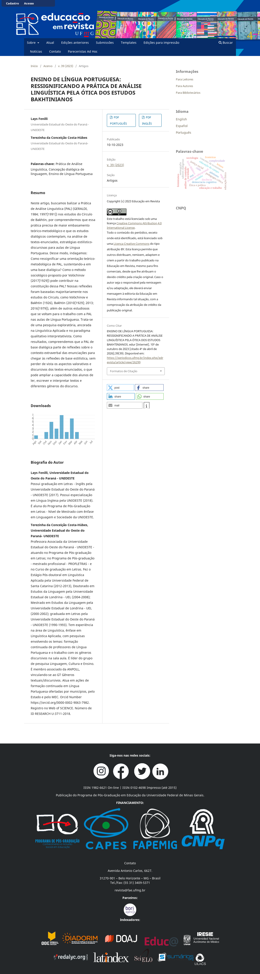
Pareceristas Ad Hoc (83, 51)
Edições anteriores (75, 42)
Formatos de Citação (123, 371)
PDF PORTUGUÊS (118, 120)
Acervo (48, 66)
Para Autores (184, 86)
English (181, 119)
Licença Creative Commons (131, 244)
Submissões (105, 42)
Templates (128, 42)
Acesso (29, 3)
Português (183, 132)
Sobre (32, 42)
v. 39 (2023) (65, 66)
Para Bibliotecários (188, 93)
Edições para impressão (161, 42)
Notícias (36, 51)
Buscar (226, 42)
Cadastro (12, 3)
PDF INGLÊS (147, 120)
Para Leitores (184, 79)
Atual (50, 42)
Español (182, 126)
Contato (55, 51)
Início (34, 66)
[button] (120, 387)
